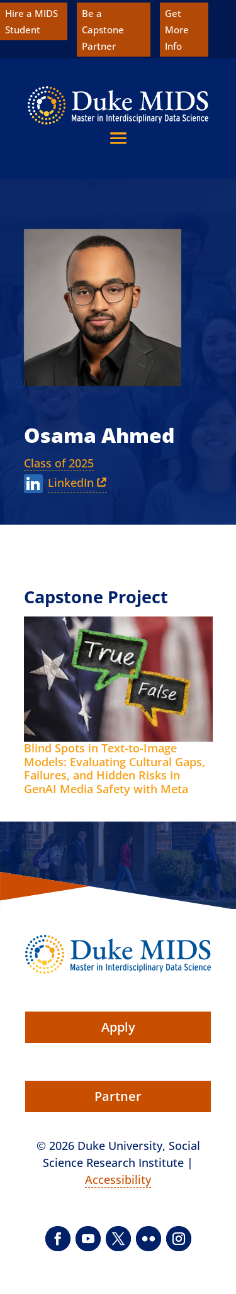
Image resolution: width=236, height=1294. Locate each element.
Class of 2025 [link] (59, 463)
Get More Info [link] (177, 29)
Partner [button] (118, 1096)
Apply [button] (118, 1026)
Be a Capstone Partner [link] (103, 29)
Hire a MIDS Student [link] (31, 21)
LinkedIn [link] (71, 482)
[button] (118, 138)
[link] (118, 105)
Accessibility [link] (118, 1179)
